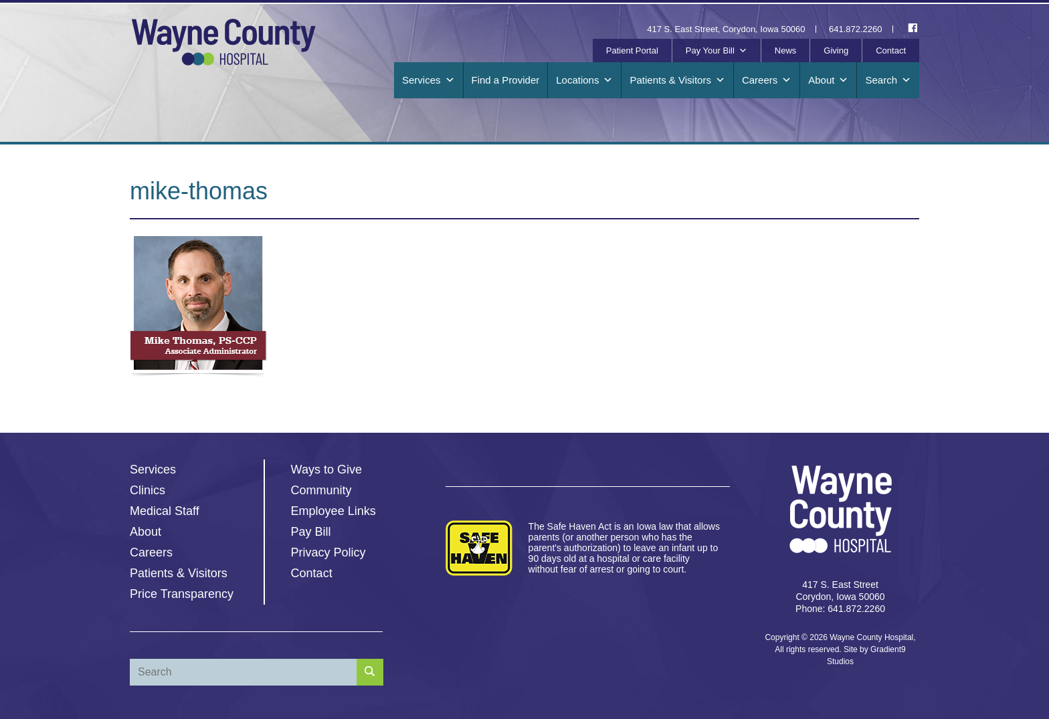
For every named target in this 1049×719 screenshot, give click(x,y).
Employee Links (333, 511)
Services (428, 80)
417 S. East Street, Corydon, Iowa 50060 (726, 29)
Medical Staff (164, 511)
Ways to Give (326, 469)
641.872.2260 (855, 29)
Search (888, 80)
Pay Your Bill (716, 51)
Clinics (147, 490)
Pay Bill (311, 531)
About (828, 80)
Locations (584, 80)
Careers (766, 80)
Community (321, 490)
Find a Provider (506, 80)
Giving (836, 50)
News (786, 50)
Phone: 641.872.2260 (840, 608)
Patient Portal (632, 50)
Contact (891, 50)
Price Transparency (181, 594)
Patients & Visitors (677, 80)
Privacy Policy (328, 552)
